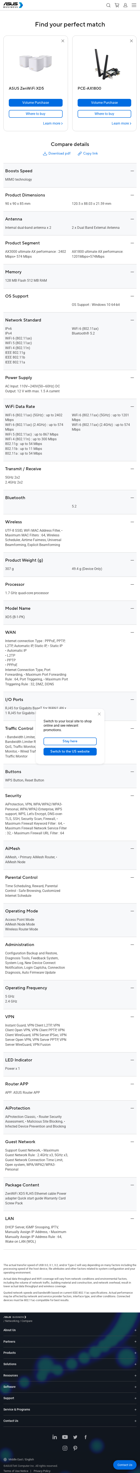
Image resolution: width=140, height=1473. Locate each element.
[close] (99, 714)
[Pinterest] (75, 1445)
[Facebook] (85, 1434)
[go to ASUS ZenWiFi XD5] (35, 64)
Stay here (70, 741)
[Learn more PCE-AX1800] (121, 123)
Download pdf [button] (56, 153)
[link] (36, 114)
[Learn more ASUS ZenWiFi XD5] (53, 123)
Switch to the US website (70, 752)
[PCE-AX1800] (104, 87)
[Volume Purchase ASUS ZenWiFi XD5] (36, 103)
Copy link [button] (87, 153)
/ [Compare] (50, 1317)
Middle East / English (18, 1456)
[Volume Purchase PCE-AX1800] (104, 103)
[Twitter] (75, 1434)
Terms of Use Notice (15, 1467)
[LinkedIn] (54, 1434)
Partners (9, 1338)
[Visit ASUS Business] (15, 1318)
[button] (108, 5)
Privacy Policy (42, 1467)
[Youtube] (65, 1434)
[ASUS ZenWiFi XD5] (36, 87)
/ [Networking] (36, 1317)
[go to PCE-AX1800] (104, 64)
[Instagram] (65, 1445)
